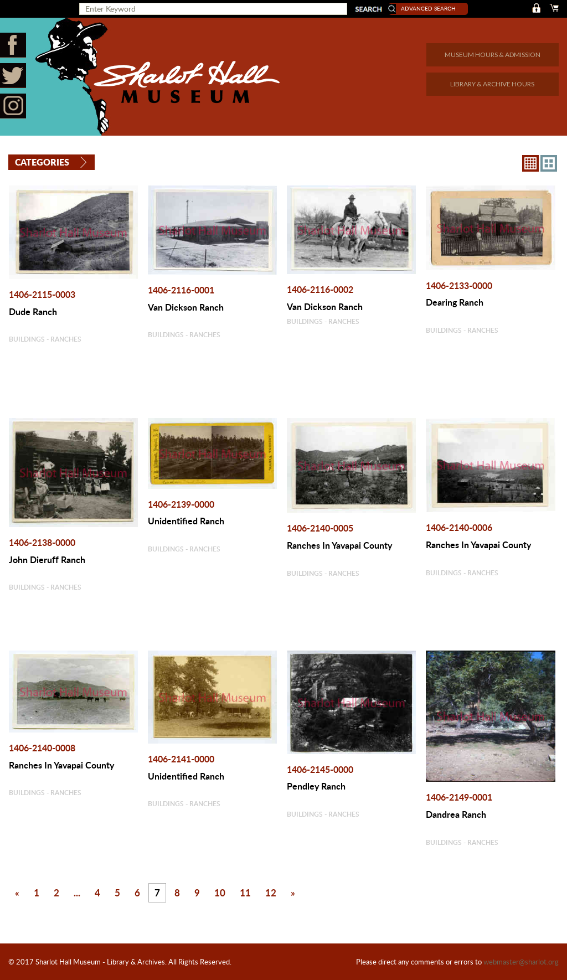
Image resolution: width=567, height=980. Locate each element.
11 (244, 891)
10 (219, 891)
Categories (42, 161)
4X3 (548, 162)
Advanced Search (434, 8)
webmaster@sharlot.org (521, 962)
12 (270, 891)
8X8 (530, 162)
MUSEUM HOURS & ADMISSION (492, 54)
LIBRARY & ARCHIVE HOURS (492, 84)
